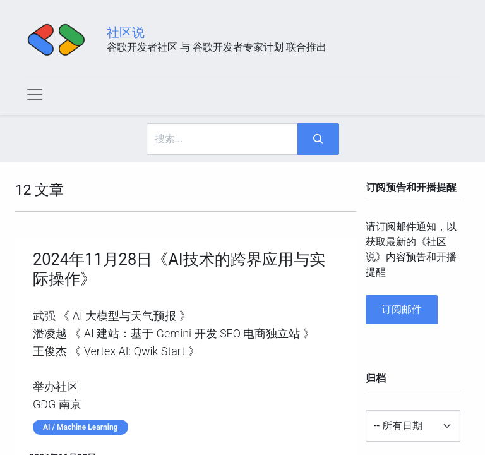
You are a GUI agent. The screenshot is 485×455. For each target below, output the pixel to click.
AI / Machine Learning (80, 427)
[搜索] (318, 139)
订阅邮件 (401, 309)
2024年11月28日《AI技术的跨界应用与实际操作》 (179, 269)
